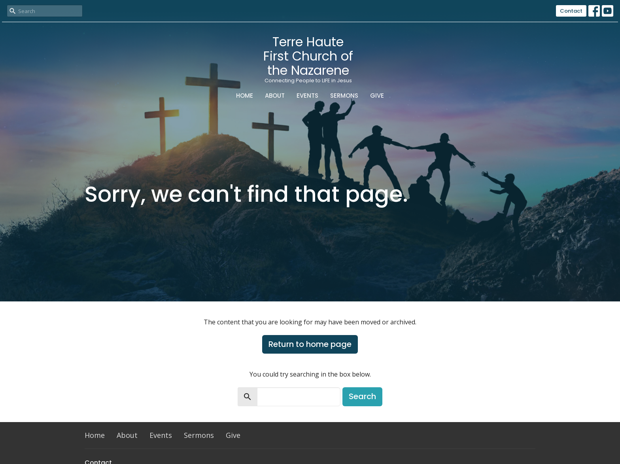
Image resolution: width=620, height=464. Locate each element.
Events (307, 95)
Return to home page (310, 344)
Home (244, 95)
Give (377, 95)
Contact (571, 11)
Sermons (344, 95)
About (275, 95)
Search (362, 396)
